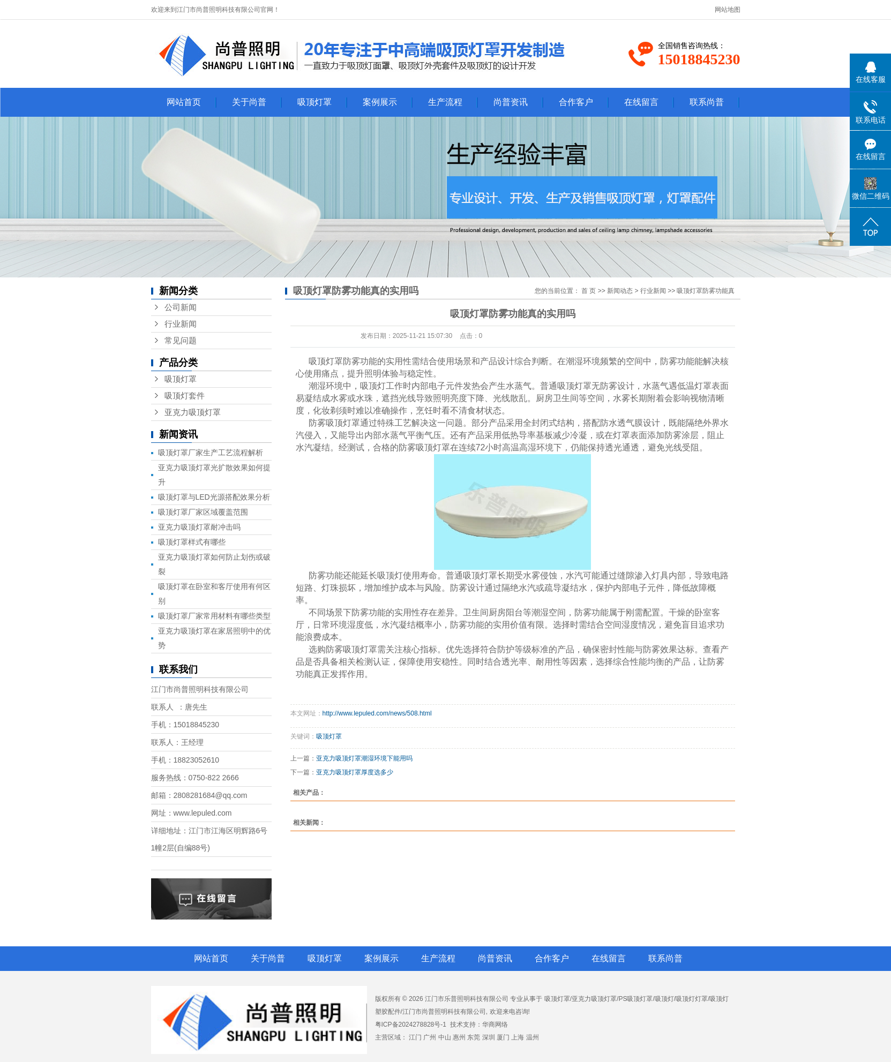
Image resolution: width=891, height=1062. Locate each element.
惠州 (459, 1037)
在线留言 (641, 102)
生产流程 (445, 102)
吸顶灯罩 (314, 102)
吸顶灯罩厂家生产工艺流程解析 (210, 452)
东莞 (473, 1037)
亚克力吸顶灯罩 (192, 412)
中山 (444, 1037)
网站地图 (727, 9)
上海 (517, 1037)
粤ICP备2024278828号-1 (410, 1024)
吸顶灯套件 (184, 395)
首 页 (588, 291)
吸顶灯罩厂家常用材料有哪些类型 (214, 616)
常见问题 (180, 340)
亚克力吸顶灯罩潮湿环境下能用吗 (364, 758)
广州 (429, 1037)
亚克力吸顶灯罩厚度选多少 (354, 772)
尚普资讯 (510, 102)
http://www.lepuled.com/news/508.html (377, 713)
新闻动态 (620, 291)
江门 (415, 1037)
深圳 (488, 1037)
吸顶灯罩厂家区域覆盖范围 (203, 512)
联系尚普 (707, 102)
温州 (532, 1037)
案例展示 (380, 102)
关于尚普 (249, 102)
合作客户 (576, 102)
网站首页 (184, 102)
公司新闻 (180, 307)
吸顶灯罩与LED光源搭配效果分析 (214, 497)
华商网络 (495, 1024)
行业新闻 (180, 324)
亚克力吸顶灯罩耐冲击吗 (199, 527)
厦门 (503, 1037)
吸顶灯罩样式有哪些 (192, 542)
